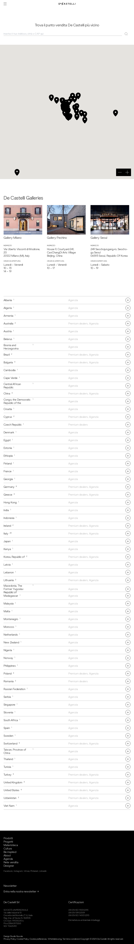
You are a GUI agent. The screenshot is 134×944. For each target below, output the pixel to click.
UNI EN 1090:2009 (76, 912)
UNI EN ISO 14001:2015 (78, 915)
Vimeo (27, 871)
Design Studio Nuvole (13, 936)
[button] (17, 172)
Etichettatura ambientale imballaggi (84, 920)
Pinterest (34, 871)
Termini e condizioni (71, 939)
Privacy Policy (10, 939)
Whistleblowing (55, 939)
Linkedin (43, 871)
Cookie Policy (23, 939)
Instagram (18, 871)
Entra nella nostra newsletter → (21, 891)
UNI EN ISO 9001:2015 (78, 910)
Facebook (8, 871)
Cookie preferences (38, 939)
